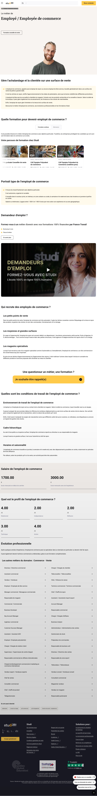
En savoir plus (7, 237)
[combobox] (49, 3)
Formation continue (43, 127)
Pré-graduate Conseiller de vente (14, 162)
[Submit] (23, 3)
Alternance (56, 127)
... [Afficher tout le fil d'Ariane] (2, 8)
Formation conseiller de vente (11, 32)
